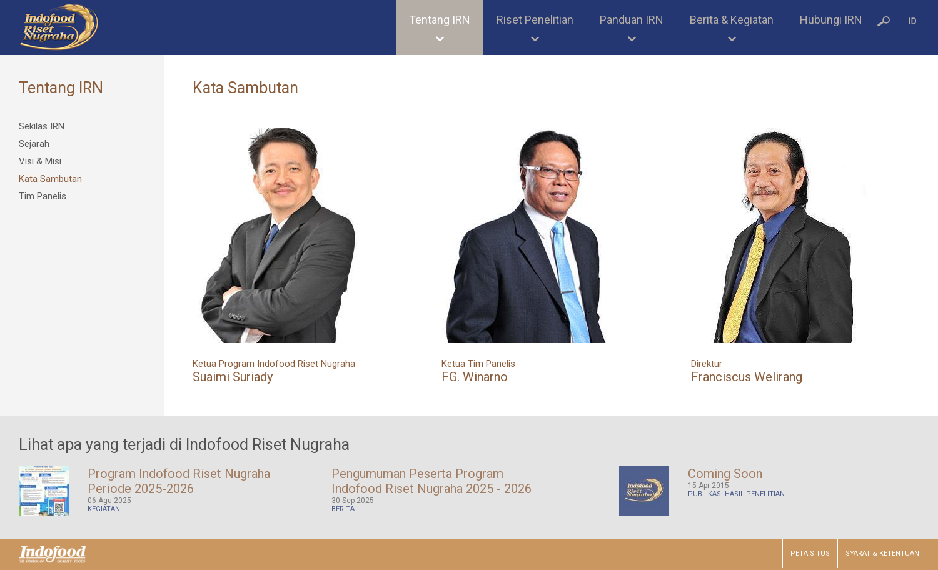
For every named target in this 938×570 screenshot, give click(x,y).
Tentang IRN (439, 19)
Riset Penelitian (535, 19)
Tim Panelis (42, 196)
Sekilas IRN (41, 126)
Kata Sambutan (50, 178)
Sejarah (34, 143)
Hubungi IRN (831, 19)
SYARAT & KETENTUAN (882, 553)
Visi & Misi (40, 161)
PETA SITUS (810, 553)
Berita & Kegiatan (732, 19)
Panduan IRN (631, 19)
